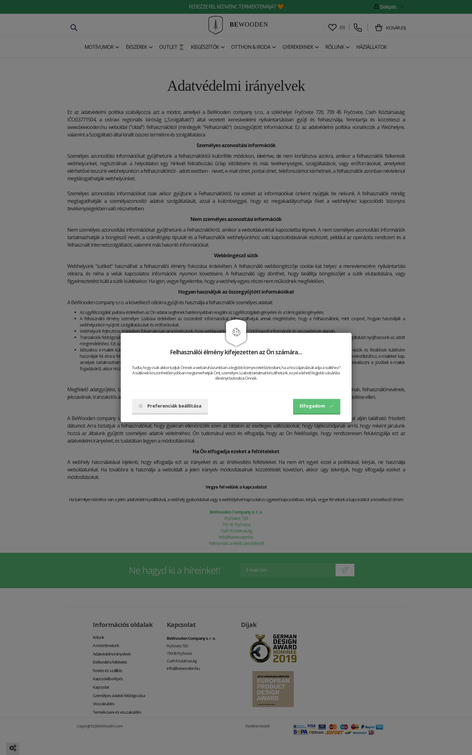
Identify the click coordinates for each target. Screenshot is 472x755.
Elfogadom (317, 406)
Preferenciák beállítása (170, 406)
